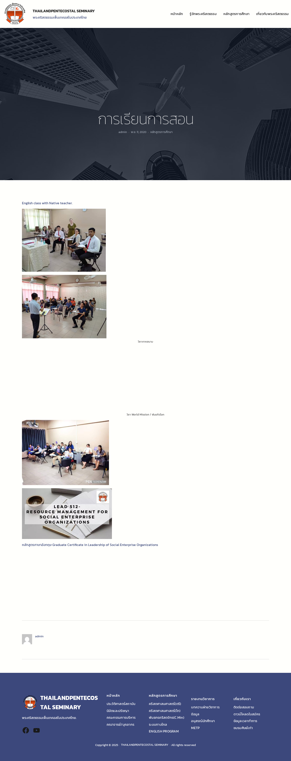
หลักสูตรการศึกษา (161, 132)
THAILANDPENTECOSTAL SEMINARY (64, 11)
